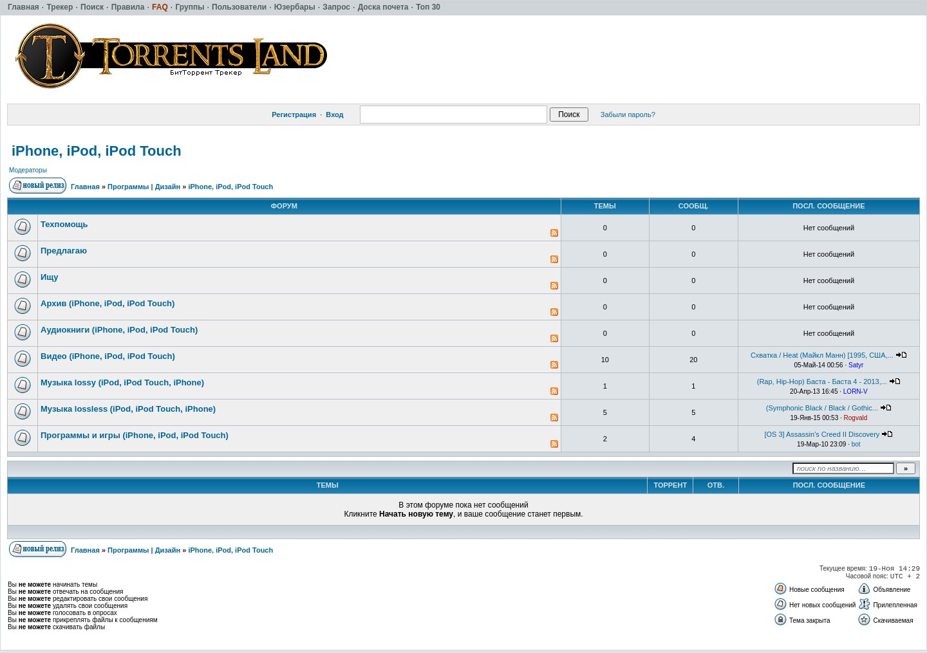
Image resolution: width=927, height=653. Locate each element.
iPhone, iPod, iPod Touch (97, 151)
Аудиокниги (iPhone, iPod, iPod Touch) (119, 330)
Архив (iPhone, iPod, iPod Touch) (107, 303)
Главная (85, 186)
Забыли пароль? (628, 114)
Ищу (50, 277)
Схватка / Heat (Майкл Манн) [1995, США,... (822, 355)
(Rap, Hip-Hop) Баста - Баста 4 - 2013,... (822, 381)
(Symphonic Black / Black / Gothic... (822, 408)
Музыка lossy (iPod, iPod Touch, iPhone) (122, 382)
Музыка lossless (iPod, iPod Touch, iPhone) (128, 409)
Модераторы (28, 170)
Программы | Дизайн (144, 186)
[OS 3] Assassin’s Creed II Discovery (821, 434)
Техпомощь (64, 224)
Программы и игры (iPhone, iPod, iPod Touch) (135, 435)
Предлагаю (64, 250)
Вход (334, 114)
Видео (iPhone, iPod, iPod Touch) (108, 356)
